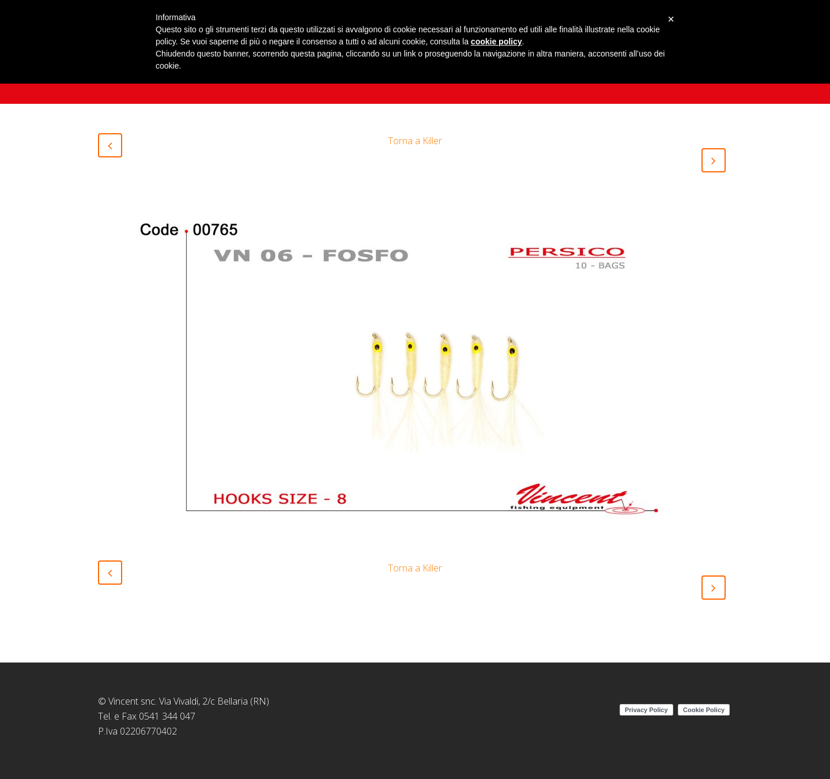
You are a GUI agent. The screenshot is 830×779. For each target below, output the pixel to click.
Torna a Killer (415, 140)
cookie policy (496, 41)
